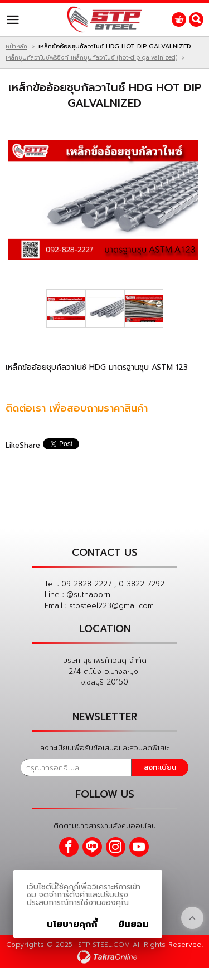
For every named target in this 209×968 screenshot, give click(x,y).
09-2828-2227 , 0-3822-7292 (112, 584)
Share (30, 445)
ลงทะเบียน (160, 767)
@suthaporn (88, 594)
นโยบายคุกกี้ (72, 924)
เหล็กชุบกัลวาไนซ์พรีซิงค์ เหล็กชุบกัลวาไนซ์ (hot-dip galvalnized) (91, 57)
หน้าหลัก (16, 46)
